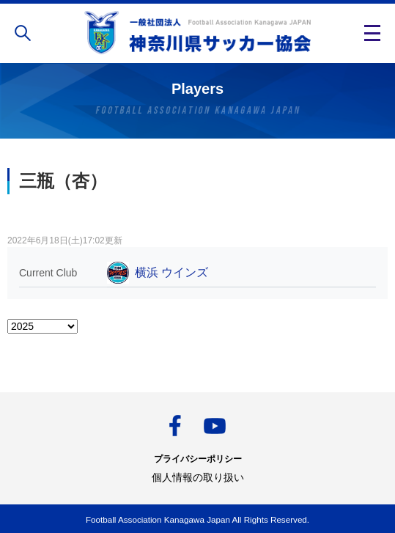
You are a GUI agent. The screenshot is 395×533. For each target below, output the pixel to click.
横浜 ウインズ (171, 272)
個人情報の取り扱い (198, 477)
